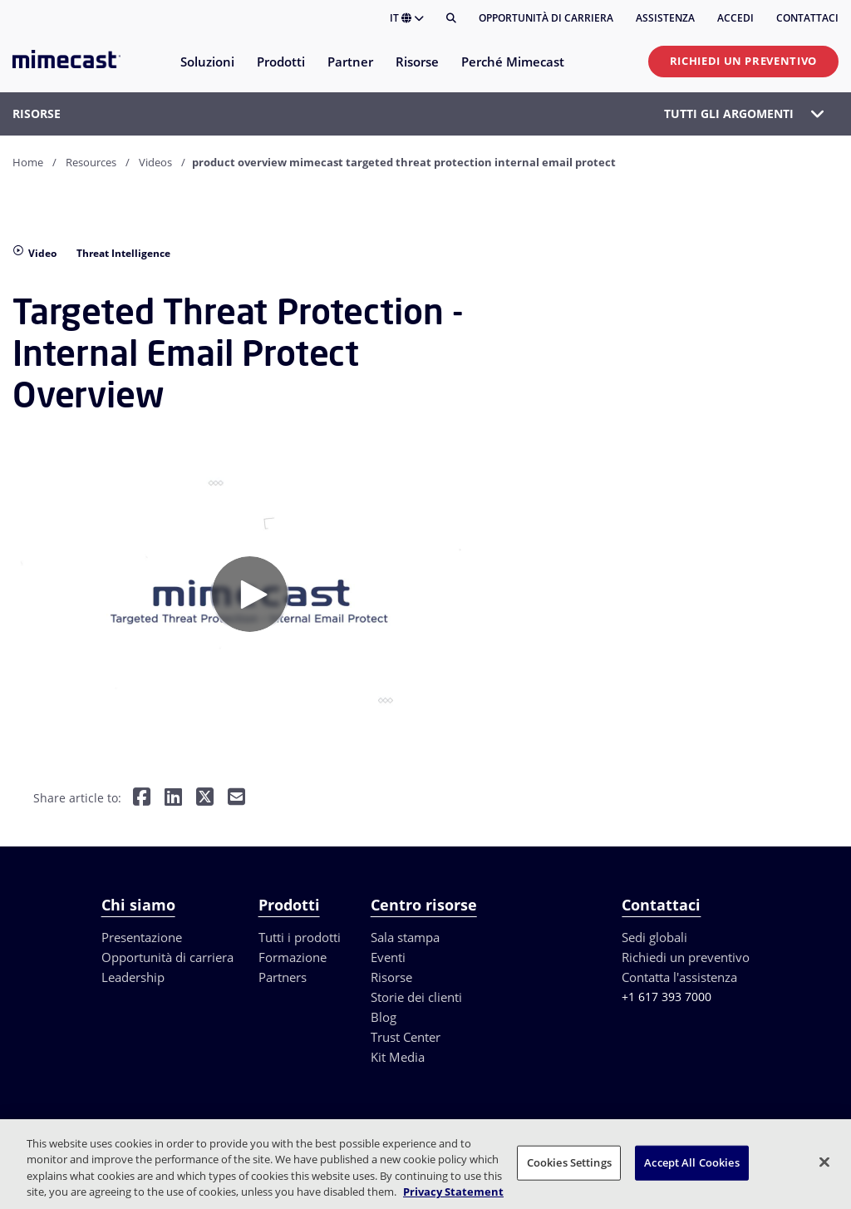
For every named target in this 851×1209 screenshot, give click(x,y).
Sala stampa (405, 937)
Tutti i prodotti (299, 937)
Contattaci (807, 18)
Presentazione (141, 937)
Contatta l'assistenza (679, 977)
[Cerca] (451, 18)
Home (27, 162)
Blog (383, 1017)
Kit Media (398, 1057)
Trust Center (405, 1037)
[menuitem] (206, 72)
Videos (155, 162)
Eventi (388, 957)
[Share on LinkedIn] (173, 799)
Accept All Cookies (691, 1162)
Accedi (735, 18)
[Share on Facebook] (141, 799)
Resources (91, 162)
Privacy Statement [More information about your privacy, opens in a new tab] (453, 1191)
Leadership (133, 977)
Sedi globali (654, 937)
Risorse (391, 977)
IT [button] (407, 18)
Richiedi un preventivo (743, 60)
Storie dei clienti (416, 997)
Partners (282, 977)
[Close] (824, 1161)
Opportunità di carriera (546, 18)
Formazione (292, 957)
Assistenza (665, 18)
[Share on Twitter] (205, 799)
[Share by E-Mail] (236, 799)
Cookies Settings (569, 1162)
